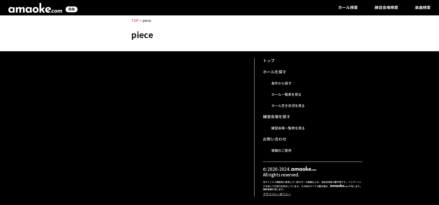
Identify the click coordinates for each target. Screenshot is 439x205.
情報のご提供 (281, 150)
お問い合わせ (274, 139)
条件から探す (281, 83)
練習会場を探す (276, 116)
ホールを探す (274, 71)
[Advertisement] (145, 97)
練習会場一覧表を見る (288, 128)
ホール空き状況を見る (288, 106)
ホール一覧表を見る (286, 94)
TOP (135, 20)
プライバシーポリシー (277, 194)
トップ (269, 60)
